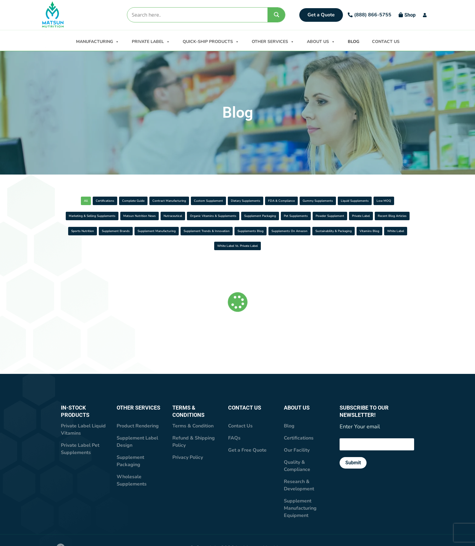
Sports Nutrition (105, 246)
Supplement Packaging (173, 231)
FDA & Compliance (386, 201)
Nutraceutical (388, 216)
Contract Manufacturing (210, 201)
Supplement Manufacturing (222, 246)
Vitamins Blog (247, 261)
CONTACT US (386, 41)
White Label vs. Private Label (350, 261)
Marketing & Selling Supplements (261, 216)
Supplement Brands (158, 246)
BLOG (353, 41)
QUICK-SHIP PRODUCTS (211, 41)
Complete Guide (152, 201)
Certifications (106, 201)
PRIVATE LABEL (151, 41)
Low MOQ (201, 216)
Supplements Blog (367, 246)
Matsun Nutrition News (334, 216)
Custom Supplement (271, 201)
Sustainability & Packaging (189, 261)
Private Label (336, 231)
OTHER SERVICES (273, 41)
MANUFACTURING (97, 41)
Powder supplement (285, 231)
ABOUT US (321, 41)
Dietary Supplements (329, 201)
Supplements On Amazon (121, 261)
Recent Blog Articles (387, 231)
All (72, 201)
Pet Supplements (230, 231)
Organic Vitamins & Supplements (100, 231)
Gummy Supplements (95, 216)
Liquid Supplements (153, 216)
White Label (291, 261)
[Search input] (197, 15)
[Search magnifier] (276, 14)
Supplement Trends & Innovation (299, 246)
